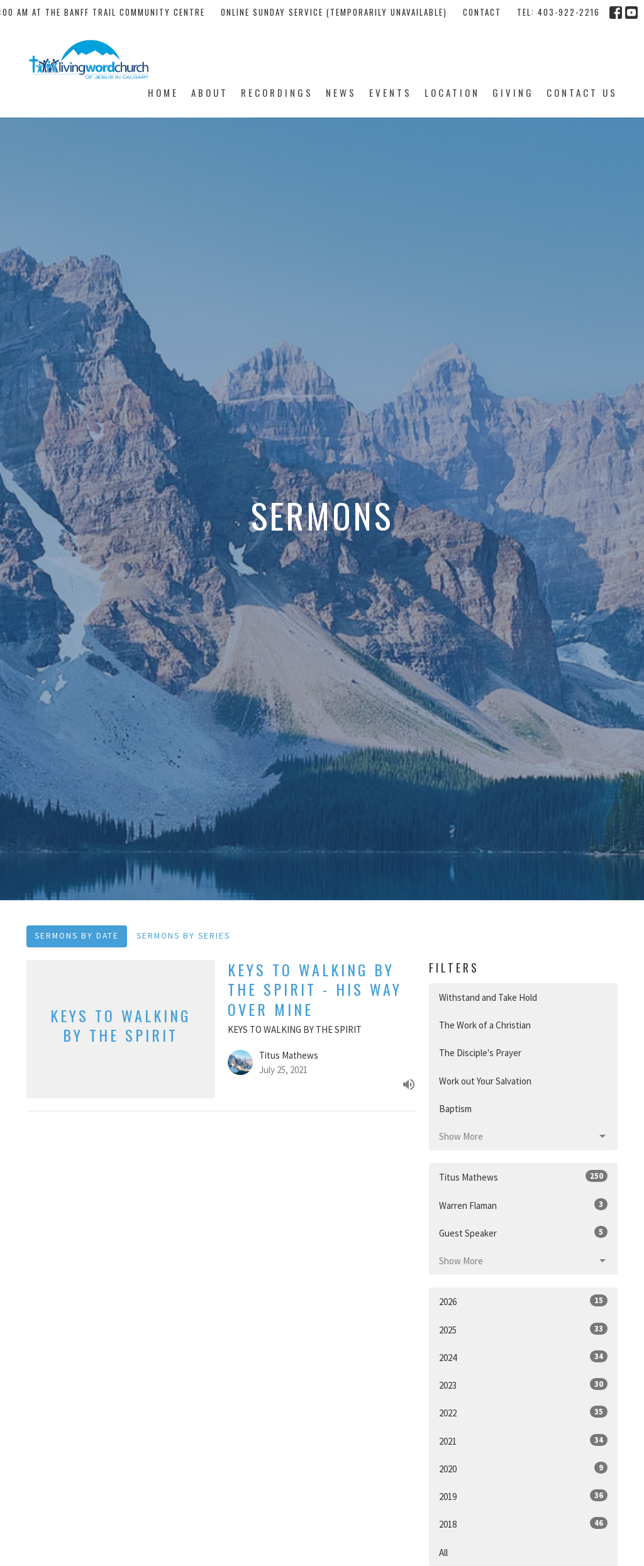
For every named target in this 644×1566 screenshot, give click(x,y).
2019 (523, 1496)
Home (163, 92)
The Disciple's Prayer (480, 1053)
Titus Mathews (523, 1176)
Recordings (277, 92)
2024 (523, 1357)
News (341, 92)
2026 (523, 1301)
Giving (513, 92)
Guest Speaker (523, 1232)
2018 (523, 1523)
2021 (523, 1440)
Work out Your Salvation (485, 1081)
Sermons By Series (183, 935)
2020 (523, 1468)
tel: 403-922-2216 (558, 12)
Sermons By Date (77, 935)
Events (390, 92)
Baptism (455, 1109)
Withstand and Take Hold (488, 997)
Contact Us (582, 92)
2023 (523, 1384)
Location (452, 92)
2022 (523, 1412)
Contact (482, 12)
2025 (523, 1329)
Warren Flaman (523, 1204)
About (209, 92)
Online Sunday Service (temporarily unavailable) (334, 12)
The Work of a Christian (485, 1025)
